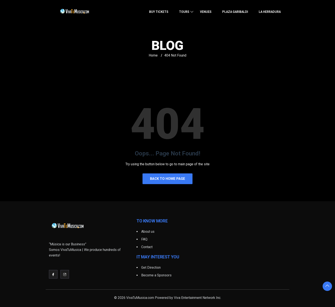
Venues (206, 11)
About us (147, 232)
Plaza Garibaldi (235, 11)
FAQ (144, 239)
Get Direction (151, 267)
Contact (147, 247)
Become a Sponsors (156, 275)
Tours (184, 11)
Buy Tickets (158, 11)
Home (153, 55)
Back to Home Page (167, 179)
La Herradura (270, 11)
